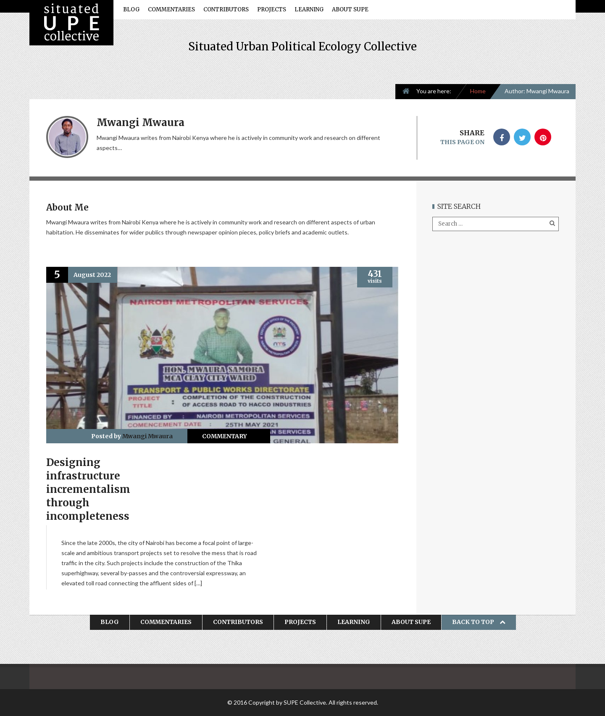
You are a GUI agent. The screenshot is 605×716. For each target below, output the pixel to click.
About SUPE (350, 9)
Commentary (224, 436)
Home (478, 91)
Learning (309, 9)
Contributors (226, 9)
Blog (131, 9)
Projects (271, 9)
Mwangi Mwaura (147, 436)
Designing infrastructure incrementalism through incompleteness (88, 489)
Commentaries (171, 9)
